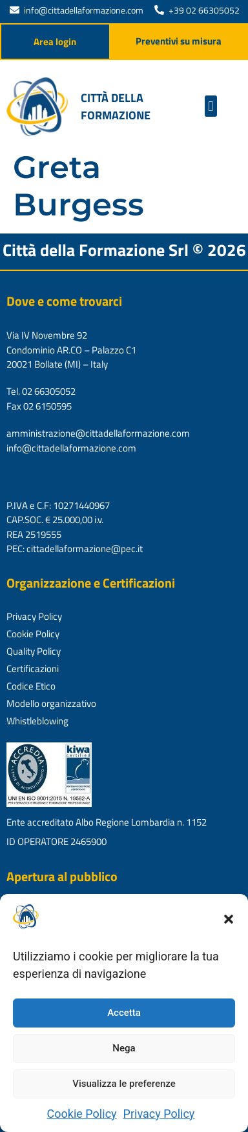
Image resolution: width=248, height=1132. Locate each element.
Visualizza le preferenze (124, 1083)
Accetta (124, 1012)
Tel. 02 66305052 (41, 391)
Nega (123, 1048)
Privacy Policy (159, 1113)
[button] (228, 919)
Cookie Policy (82, 1113)
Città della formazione (115, 106)
